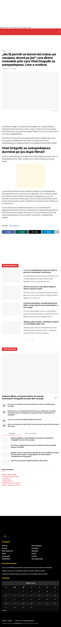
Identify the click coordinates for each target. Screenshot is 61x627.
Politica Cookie (7, 620)
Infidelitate (6, 559)
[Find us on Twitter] (5, 536)
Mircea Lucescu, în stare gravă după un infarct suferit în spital (23, 571)
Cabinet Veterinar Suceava (11, 483)
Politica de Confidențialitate (24, 620)
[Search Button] (59, 31)
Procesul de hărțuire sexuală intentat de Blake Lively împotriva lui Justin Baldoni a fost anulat (40, 305)
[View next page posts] (32, 340)
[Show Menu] (1, 31)
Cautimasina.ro (7, 481)
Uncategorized (37, 559)
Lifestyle (34, 548)
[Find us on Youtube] (8, 536)
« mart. (4, 610)
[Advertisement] (30, 13)
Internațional (36, 546)
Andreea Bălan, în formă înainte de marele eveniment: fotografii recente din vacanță (23, 397)
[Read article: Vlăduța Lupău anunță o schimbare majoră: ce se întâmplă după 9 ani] (11, 327)
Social (33, 553)
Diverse (5, 546)
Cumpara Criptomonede (10, 476)
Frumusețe (6, 556)
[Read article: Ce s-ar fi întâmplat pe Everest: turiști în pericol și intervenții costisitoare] (11, 276)
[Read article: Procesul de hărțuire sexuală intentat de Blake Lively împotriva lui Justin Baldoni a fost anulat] (11, 309)
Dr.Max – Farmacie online (10, 485)
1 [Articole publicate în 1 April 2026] (23, 591)
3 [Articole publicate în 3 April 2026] (39, 591)
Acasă (4, 51)
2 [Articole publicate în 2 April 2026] (31, 591)
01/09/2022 (5, 68)
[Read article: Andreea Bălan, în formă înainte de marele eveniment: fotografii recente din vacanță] (30, 373)
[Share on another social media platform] (57, 232)
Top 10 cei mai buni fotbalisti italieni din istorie (25, 419)
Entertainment (7, 551)
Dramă (9, 51)
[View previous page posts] (28, 340)
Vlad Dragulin (14, 225)
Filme (4, 553)
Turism (34, 556)
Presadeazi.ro (6, 479)
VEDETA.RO (18, 623)
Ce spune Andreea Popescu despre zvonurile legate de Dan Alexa (24, 574)
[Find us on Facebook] (2, 536)
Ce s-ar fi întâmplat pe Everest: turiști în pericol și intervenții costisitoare (27, 567)
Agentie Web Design (9, 474)
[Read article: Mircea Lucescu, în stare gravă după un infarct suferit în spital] (11, 292)
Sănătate (34, 551)
